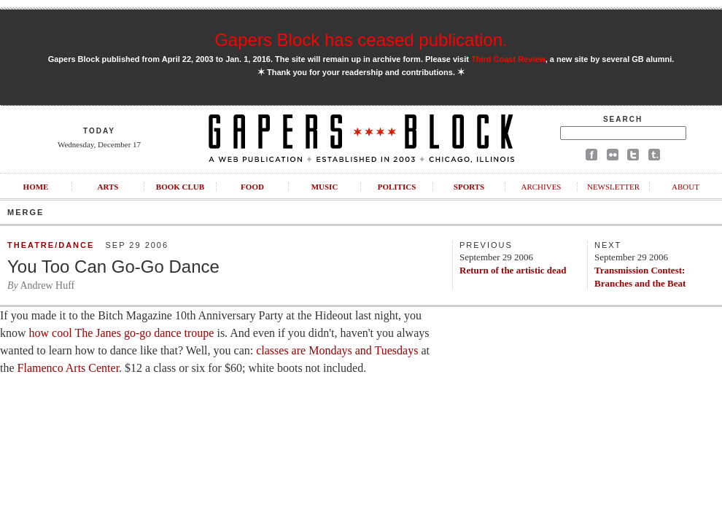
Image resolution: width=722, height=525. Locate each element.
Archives (541, 186)
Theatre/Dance (50, 245)
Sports (469, 186)
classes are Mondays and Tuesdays (337, 350)
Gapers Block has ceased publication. (361, 40)
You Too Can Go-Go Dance (113, 266)
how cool (49, 333)
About (685, 186)
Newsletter (613, 186)
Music (324, 186)
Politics (397, 186)
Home (36, 186)
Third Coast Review (508, 59)
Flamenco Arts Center (67, 368)
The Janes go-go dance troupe (144, 333)
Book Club (180, 186)
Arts (108, 186)
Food (252, 186)
